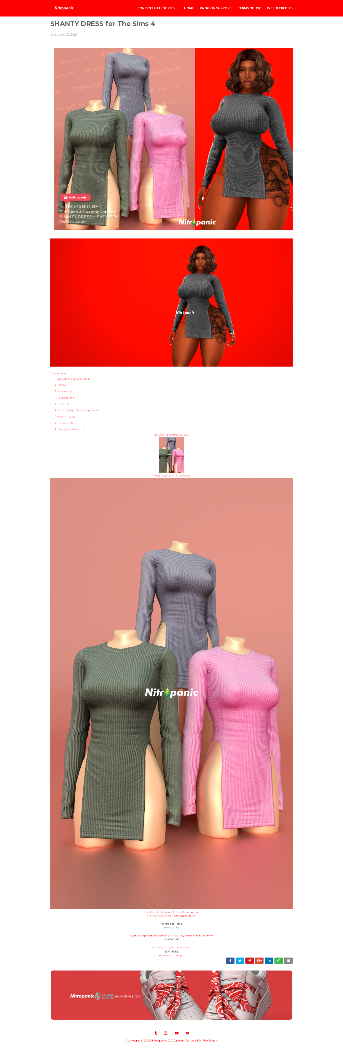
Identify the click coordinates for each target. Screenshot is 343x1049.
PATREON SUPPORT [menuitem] (216, 8)
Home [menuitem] (189, 8)
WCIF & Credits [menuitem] (280, 8)
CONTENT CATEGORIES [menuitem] (156, 8)
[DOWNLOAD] (171, 939)
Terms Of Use (171, 927)
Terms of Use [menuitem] (249, 8)
